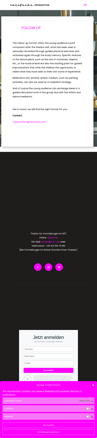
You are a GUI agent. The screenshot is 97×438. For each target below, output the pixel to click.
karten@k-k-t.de (50, 241)
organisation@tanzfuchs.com (29, 121)
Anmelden (48, 370)
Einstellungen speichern (48, 432)
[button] (93, 385)
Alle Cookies (48, 425)
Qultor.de (52, 237)
